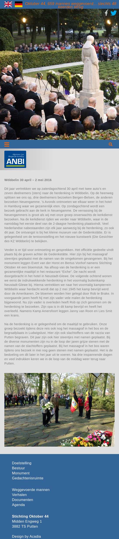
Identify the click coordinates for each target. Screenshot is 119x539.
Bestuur (18, 468)
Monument (21, 473)
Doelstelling (21, 463)
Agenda (18, 505)
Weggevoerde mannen (31, 490)
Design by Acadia (26, 536)
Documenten (22, 500)
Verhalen (19, 495)
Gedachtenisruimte (27, 478)
